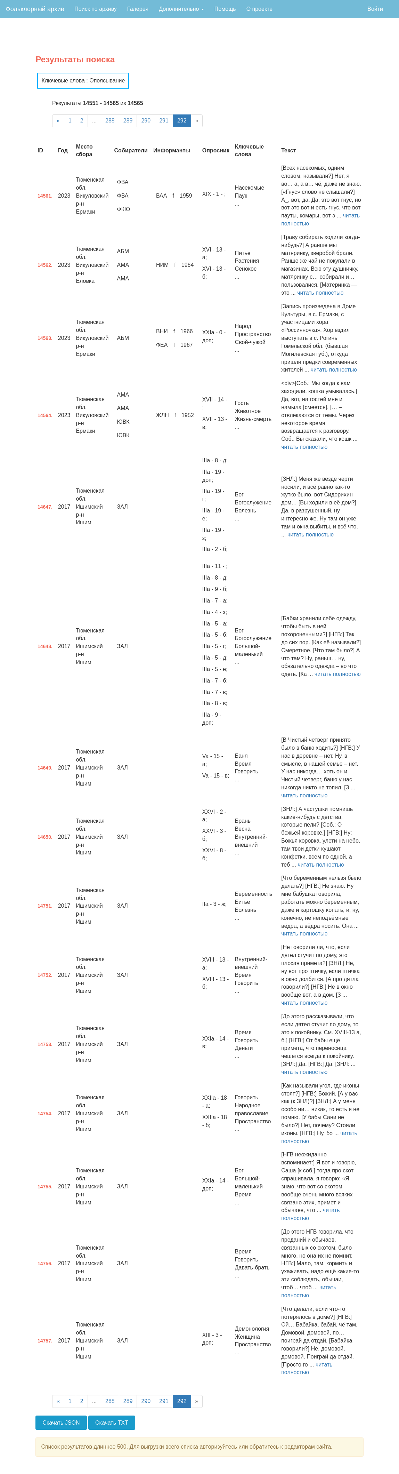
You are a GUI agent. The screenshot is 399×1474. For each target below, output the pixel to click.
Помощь (225, 9)
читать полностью (320, 293)
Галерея (137, 9)
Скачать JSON (61, 1423)
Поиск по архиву (95, 9)
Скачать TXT (111, 1423)
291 (164, 121)
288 (110, 121)
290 (145, 121)
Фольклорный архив (35, 9)
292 (182, 121)
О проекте (259, 9)
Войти (375, 9)
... (94, 121)
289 (128, 121)
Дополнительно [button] (181, 9)
